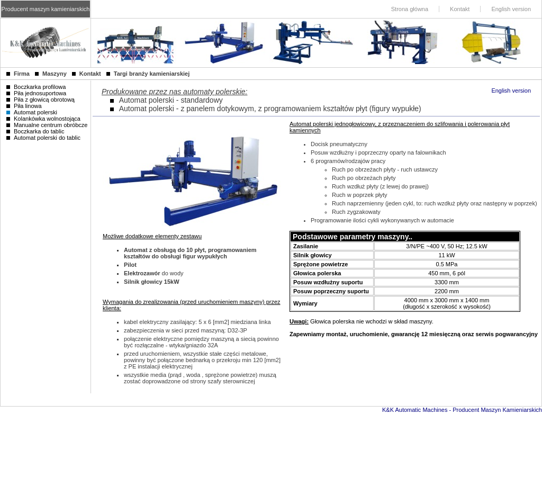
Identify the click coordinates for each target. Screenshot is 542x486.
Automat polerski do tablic (43, 137)
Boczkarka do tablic (35, 131)
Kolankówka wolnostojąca (43, 118)
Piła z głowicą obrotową (40, 99)
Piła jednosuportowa (36, 93)
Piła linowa (24, 106)
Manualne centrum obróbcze (46, 125)
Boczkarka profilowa (36, 87)
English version (511, 90)
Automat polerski (31, 112)
